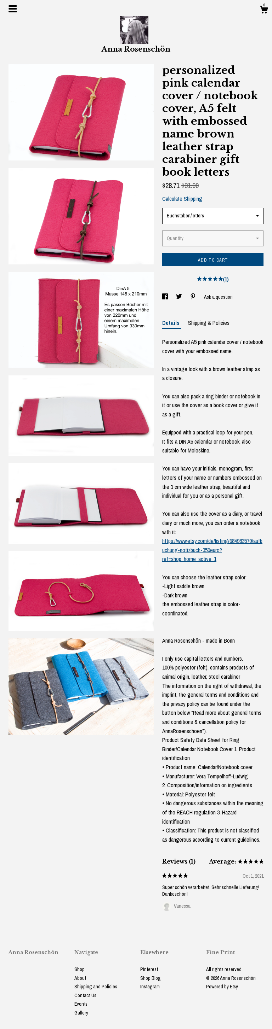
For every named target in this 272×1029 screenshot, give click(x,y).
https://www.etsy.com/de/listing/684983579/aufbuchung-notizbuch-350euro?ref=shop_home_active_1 (212, 550)
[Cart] (264, 10)
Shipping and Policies (95, 986)
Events (80, 1004)
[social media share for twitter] (179, 297)
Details (171, 323)
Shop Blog (150, 978)
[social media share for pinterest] (193, 297)
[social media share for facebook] (165, 297)
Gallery (81, 1013)
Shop (79, 969)
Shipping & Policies (209, 323)
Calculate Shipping (182, 199)
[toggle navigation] (12, 8)
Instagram (150, 986)
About (80, 978)
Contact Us (85, 995)
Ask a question (218, 297)
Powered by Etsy (222, 986)
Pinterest (149, 969)
